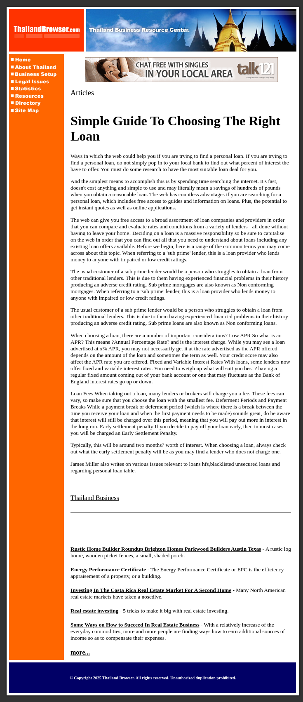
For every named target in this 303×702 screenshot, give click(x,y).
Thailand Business (94, 497)
